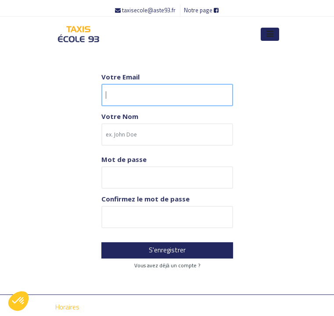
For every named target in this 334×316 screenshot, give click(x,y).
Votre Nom (119, 116)
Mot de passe (124, 159)
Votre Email (120, 77)
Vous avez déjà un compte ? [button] (167, 265)
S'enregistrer (167, 250)
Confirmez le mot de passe (145, 199)
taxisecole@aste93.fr (146, 10)
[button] (18, 301)
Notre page (201, 10)
